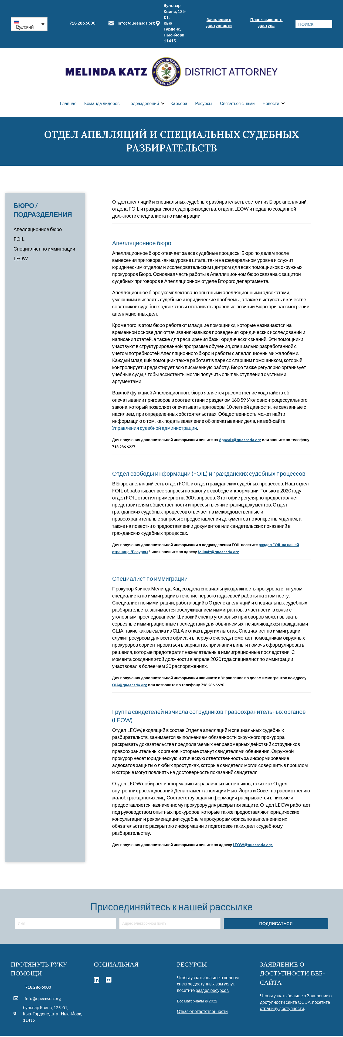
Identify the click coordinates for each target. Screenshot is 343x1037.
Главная (68, 103)
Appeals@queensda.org (240, 440)
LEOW (20, 260)
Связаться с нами (237, 103)
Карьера (179, 103)
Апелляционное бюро (37, 230)
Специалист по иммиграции (44, 250)
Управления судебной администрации (154, 429)
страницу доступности (282, 1009)
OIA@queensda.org (129, 686)
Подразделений (143, 103)
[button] (29, 24)
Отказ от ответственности (202, 1012)
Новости (271, 103)
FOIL (19, 240)
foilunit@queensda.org (218, 552)
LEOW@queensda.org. (253, 845)
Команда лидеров (102, 103)
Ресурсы (203, 103)
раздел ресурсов (212, 991)
